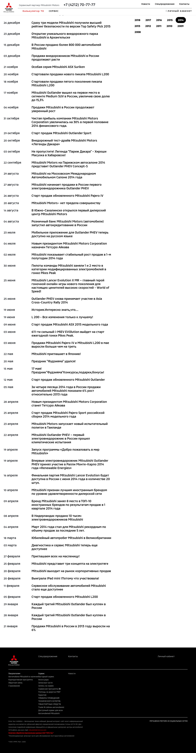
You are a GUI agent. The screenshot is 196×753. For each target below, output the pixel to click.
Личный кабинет (166, 656)
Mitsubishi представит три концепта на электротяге (70, 563)
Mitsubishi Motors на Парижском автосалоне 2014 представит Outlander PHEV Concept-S (68, 164)
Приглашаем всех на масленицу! (56, 556)
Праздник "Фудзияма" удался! (54, 361)
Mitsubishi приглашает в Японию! (56, 354)
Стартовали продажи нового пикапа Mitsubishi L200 (70, 74)
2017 (148, 20)
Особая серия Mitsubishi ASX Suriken (58, 67)
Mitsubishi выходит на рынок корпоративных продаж (71, 571)
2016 (159, 20)
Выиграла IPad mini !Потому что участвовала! (65, 578)
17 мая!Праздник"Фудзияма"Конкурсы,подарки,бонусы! (68, 370)
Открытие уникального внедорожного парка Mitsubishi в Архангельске (65, 35)
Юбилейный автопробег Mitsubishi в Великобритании (71, 538)
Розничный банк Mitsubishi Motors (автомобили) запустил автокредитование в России (68, 223)
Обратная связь (15, 683)
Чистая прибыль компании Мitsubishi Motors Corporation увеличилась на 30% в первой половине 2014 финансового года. (70, 121)
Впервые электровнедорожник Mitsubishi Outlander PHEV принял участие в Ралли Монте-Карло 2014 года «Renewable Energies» (70, 464)
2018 (137, 20)
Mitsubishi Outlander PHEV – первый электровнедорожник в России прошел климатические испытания (61, 438)
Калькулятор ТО (33, 11)
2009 (180, 26)
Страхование (14, 686)
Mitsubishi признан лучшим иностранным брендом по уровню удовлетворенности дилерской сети (69, 491)
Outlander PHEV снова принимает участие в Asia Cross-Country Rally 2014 (67, 300)
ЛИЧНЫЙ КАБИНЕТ (180, 11)
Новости (145, 4)
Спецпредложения (164, 4)
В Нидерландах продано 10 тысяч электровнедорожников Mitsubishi (57, 517)
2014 (181, 20)
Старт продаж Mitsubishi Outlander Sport (61, 133)
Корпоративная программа (20, 679)
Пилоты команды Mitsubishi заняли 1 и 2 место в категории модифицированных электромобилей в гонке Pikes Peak (69, 269)
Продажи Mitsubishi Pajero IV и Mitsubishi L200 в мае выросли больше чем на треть (70, 344)
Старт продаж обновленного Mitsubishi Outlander (68, 379)
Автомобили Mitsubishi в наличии (23, 676)
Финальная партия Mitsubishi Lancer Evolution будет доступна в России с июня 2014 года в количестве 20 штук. (71, 478)
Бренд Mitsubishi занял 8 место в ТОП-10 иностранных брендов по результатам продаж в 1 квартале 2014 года (68, 504)
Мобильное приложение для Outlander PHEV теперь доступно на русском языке (70, 234)
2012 (148, 26)
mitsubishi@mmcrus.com (37, 730)
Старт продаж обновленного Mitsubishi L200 (65, 596)
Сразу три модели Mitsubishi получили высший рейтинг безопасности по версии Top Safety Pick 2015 (71, 24)
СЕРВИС (54, 11)
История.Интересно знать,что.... (55, 309)
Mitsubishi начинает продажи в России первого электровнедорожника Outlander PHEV (67, 186)
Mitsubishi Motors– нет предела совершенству (66, 203)
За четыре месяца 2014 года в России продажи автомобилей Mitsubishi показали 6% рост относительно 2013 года (66, 390)
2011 (158, 26)
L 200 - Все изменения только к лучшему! (62, 317)
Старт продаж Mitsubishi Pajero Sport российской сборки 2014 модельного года (68, 414)
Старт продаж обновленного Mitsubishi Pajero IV (67, 195)
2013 (137, 26)
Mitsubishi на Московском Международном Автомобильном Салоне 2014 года (64, 175)
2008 (138, 32)
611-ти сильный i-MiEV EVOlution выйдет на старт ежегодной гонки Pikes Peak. (68, 333)
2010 (169, 26)
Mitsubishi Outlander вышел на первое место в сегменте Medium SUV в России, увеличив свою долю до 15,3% (71, 96)
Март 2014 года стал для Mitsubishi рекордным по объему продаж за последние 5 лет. (69, 528)
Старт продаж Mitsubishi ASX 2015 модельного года (70, 324)
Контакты (184, 4)
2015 (170, 20)
